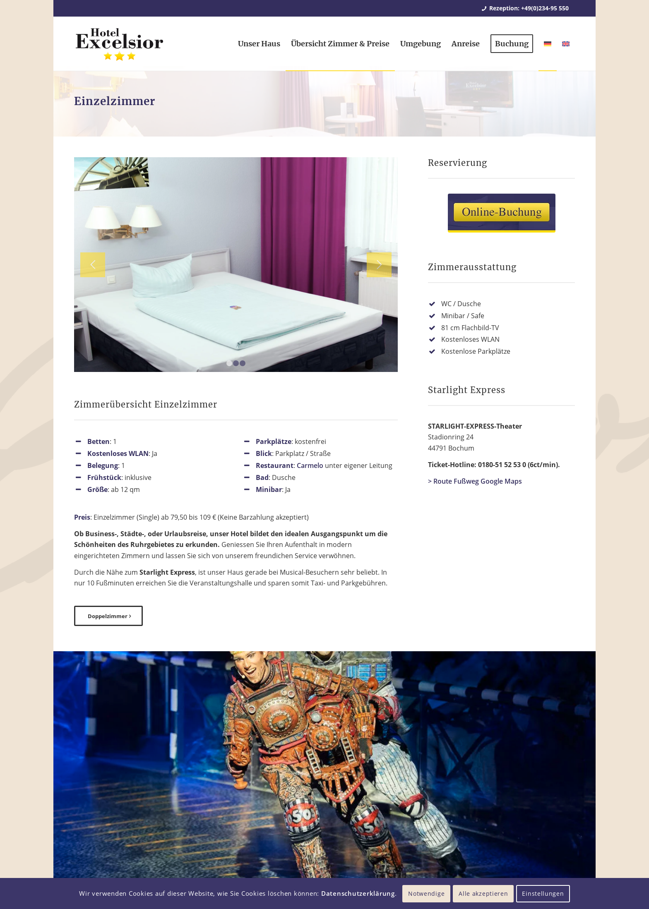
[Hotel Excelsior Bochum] (119, 49)
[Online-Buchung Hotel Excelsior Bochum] (501, 213)
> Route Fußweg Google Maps (475, 481)
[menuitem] (259, 44)
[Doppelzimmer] (108, 616)
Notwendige (426, 893)
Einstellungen (543, 893)
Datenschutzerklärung (358, 893)
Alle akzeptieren (483, 893)
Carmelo (310, 465)
